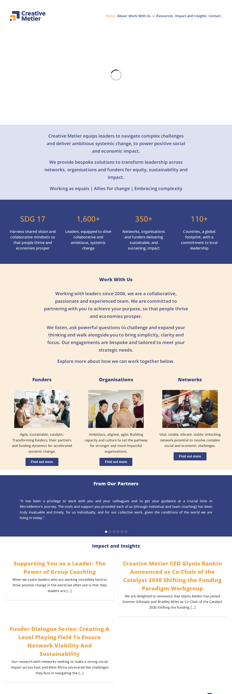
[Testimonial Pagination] (106, 532)
